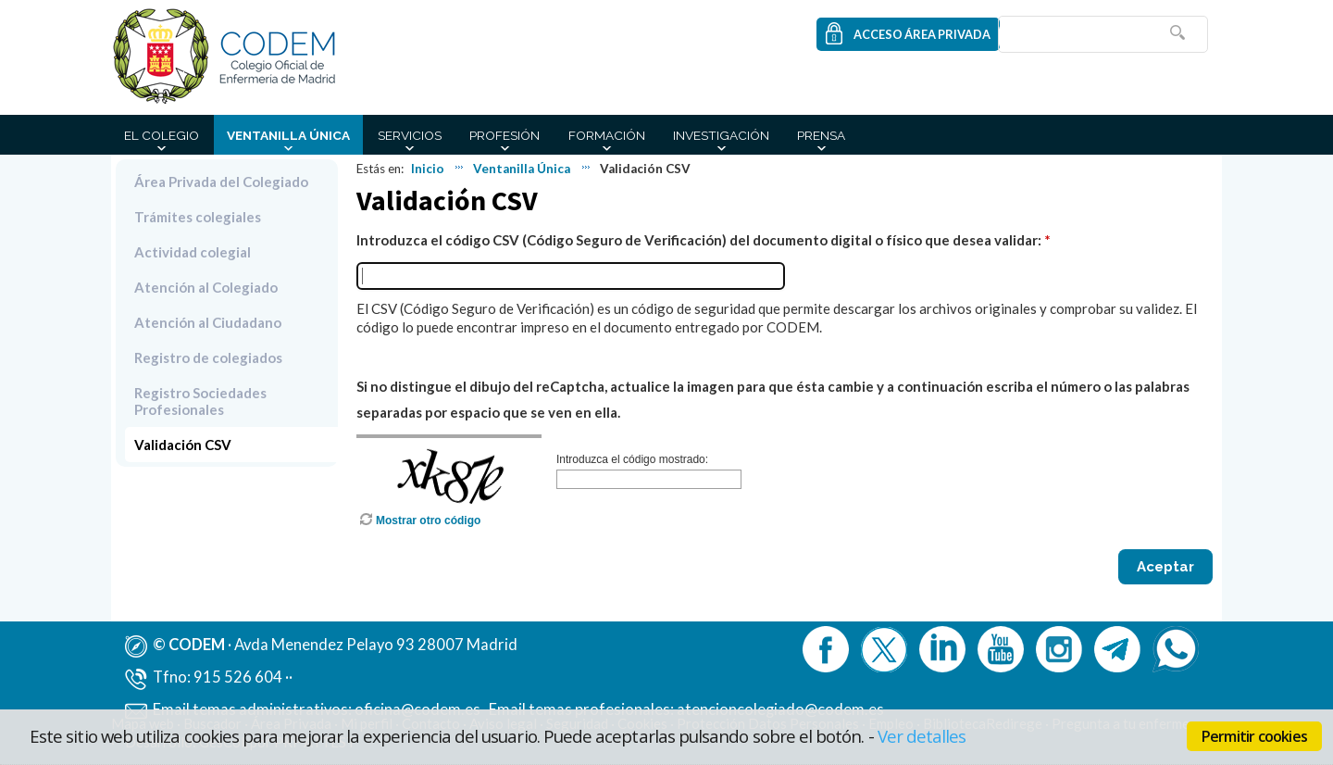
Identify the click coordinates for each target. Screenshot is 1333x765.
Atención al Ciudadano (207, 322)
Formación (606, 135)
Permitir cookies (1254, 736)
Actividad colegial (192, 252)
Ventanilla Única (288, 135)
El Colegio (161, 135)
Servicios (410, 135)
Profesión (504, 135)
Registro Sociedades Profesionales (200, 401)
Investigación (721, 135)
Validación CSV (182, 444)
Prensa (821, 135)
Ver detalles (922, 735)
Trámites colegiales (197, 216)
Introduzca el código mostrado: (632, 459)
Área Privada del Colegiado (221, 181)
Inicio (427, 168)
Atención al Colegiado (206, 287)
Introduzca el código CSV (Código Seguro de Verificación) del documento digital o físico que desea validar (697, 240)
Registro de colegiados (208, 357)
